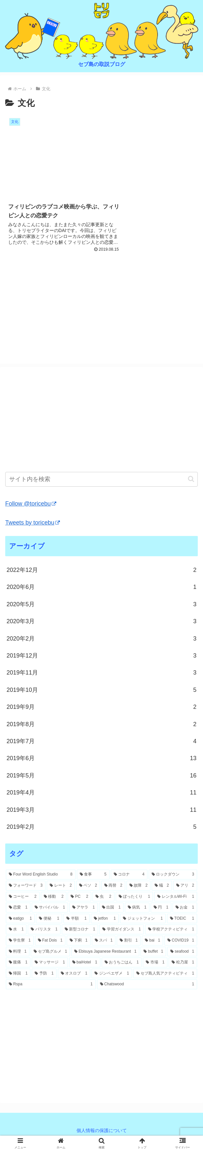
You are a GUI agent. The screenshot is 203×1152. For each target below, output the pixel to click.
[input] (101, 479)
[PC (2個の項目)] (79, 897)
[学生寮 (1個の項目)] (20, 941)
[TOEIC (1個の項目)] (182, 919)
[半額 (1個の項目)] (76, 919)
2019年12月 (101, 656)
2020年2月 (101, 639)
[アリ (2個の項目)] (185, 886)
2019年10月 (101, 690)
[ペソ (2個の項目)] (88, 886)
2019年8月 (101, 724)
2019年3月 (101, 810)
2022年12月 (101, 570)
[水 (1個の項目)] (16, 930)
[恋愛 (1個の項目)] (18, 908)
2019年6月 (101, 759)
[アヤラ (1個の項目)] (83, 908)
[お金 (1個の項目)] (185, 908)
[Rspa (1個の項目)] (51, 985)
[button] (191, 479)
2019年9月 (101, 707)
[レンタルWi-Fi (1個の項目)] (175, 897)
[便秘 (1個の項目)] (49, 919)
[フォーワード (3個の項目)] (25, 886)
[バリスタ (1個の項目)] (44, 930)
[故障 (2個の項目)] (138, 886)
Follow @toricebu (30, 504)
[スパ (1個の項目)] (104, 941)
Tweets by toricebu (32, 523)
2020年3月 (101, 622)
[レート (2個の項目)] (61, 886)
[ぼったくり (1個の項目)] (134, 897)
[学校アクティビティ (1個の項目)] (171, 930)
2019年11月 (101, 673)
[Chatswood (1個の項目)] (147, 985)
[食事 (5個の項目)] (93, 875)
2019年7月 (101, 741)
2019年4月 (101, 793)
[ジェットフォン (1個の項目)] (143, 919)
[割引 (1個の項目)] (129, 941)
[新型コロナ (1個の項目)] (80, 930)
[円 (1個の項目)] (161, 908)
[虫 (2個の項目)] (103, 897)
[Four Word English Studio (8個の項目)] (41, 875)
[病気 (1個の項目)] (137, 908)
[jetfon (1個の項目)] (105, 919)
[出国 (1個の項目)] (111, 908)
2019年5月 (101, 776)
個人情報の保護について (101, 1131)
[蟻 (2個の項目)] (162, 886)
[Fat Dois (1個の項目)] (50, 941)
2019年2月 (101, 827)
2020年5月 (101, 604)
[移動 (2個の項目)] (54, 897)
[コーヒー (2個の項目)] (23, 897)
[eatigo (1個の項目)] (20, 919)
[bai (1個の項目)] (152, 941)
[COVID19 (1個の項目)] (180, 941)
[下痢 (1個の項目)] (79, 941)
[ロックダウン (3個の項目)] (173, 875)
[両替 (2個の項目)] (113, 886)
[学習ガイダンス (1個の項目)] (121, 930)
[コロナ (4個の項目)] (129, 875)
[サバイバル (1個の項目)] (50, 908)
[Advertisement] (101, 305)
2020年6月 (101, 587)
